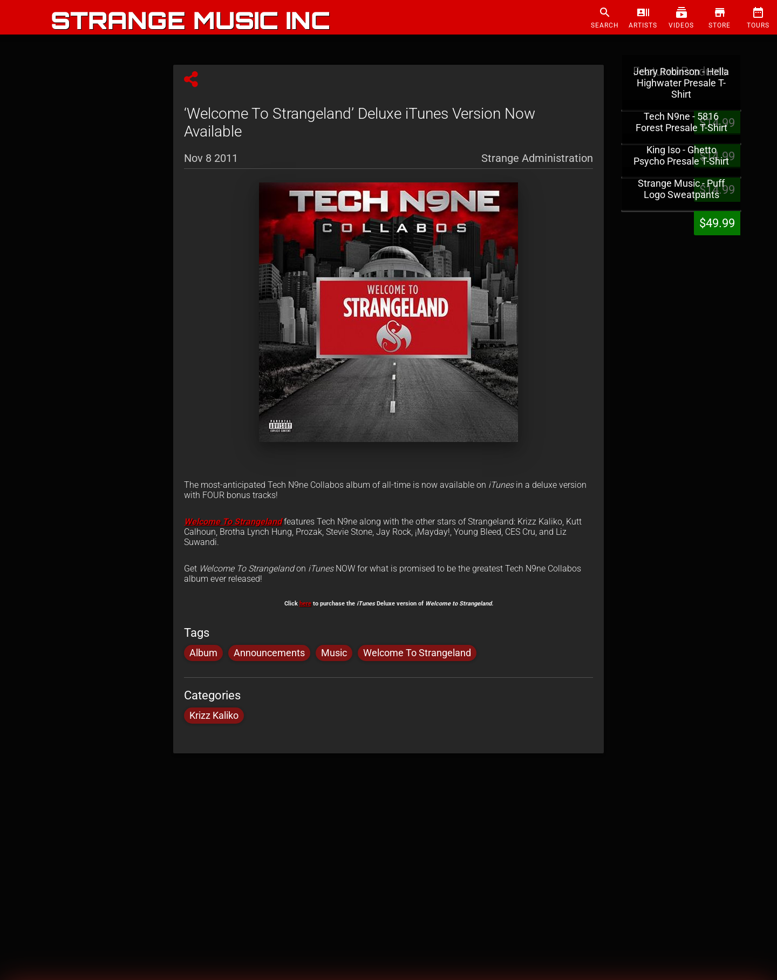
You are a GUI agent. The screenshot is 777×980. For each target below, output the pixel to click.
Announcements (269, 653)
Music (334, 653)
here (305, 603)
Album (203, 653)
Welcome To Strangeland (233, 521)
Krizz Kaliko (213, 715)
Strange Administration (537, 157)
